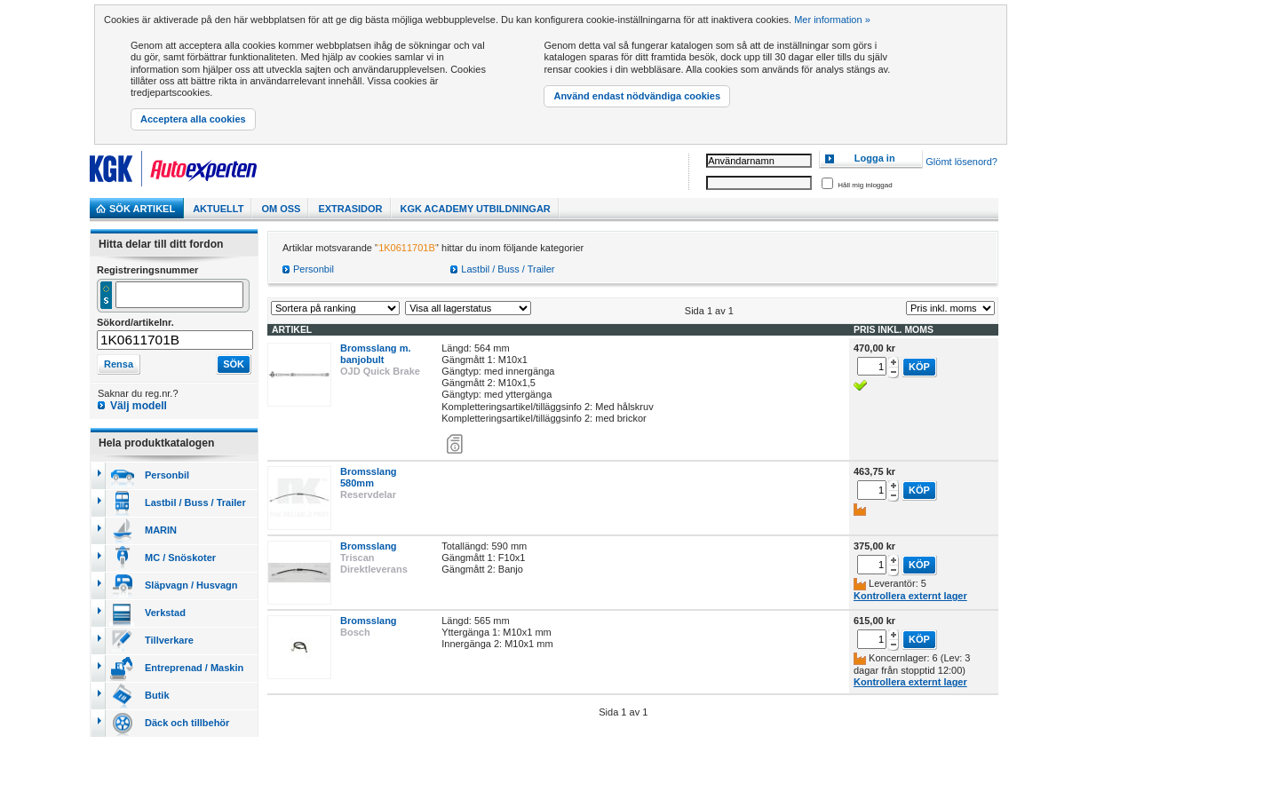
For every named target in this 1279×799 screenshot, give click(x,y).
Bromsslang (368, 546)
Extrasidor (350, 208)
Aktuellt (218, 208)
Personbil (313, 269)
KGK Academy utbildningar (476, 208)
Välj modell (138, 406)
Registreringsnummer (147, 270)
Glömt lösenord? (961, 162)
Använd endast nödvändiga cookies (636, 96)
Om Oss (280, 208)
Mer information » (832, 19)
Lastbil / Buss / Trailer (507, 269)
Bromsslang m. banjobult (375, 354)
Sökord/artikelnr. (135, 322)
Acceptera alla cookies (193, 119)
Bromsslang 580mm (368, 477)
